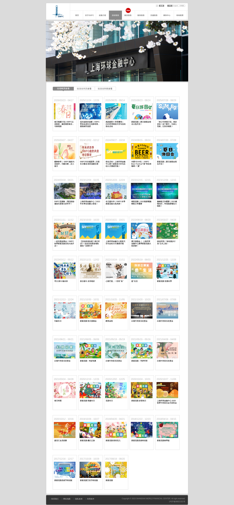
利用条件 (90, 499)
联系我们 (55, 499)
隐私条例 (78, 499)
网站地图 (66, 499)
